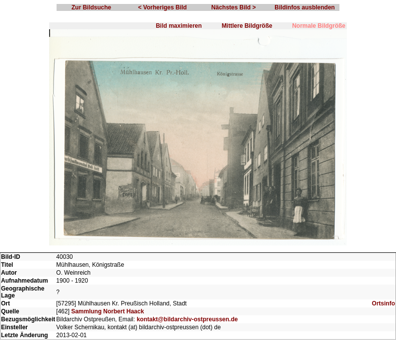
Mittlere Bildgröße (247, 25)
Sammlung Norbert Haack (107, 311)
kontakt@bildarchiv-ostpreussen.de (187, 319)
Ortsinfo (383, 303)
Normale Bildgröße (318, 25)
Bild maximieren (179, 25)
